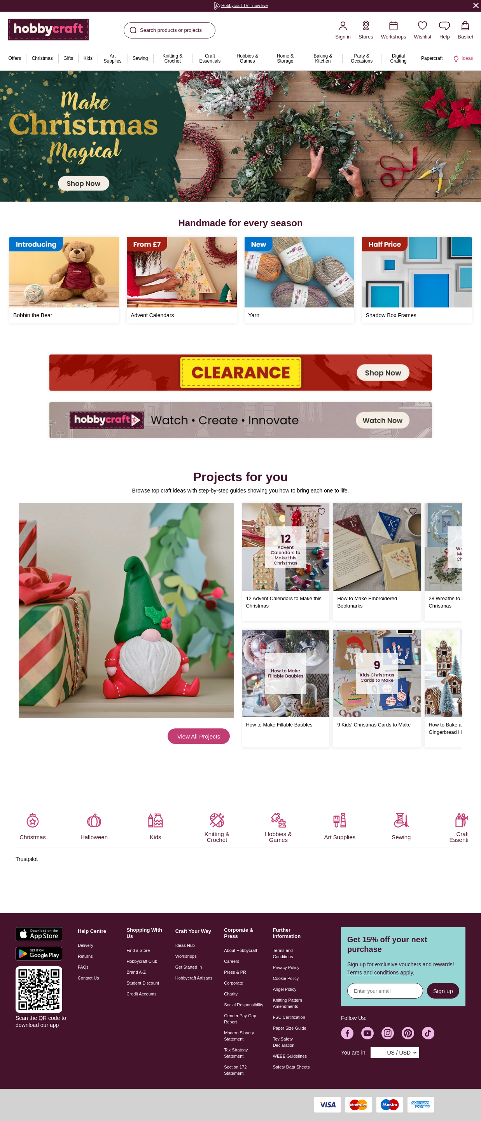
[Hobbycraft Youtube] (367, 1033)
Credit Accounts (141, 994)
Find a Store (138, 950)
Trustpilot (27, 859)
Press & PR (235, 972)
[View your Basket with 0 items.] (465, 30)
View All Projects (198, 736)
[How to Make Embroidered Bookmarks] (377, 547)
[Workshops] (393, 30)
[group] (240, 6)
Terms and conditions (373, 972)
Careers (231, 961)
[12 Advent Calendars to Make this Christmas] (285, 547)
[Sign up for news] (385, 991)
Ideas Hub (185, 945)
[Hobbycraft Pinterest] (408, 1033)
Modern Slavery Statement (239, 1035)
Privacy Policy (286, 967)
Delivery (85, 945)
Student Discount (142, 983)
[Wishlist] (422, 30)
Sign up (443, 991)
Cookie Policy (286, 978)
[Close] (476, 5)
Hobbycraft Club (141, 961)
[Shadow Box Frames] (417, 280)
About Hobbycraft (240, 950)
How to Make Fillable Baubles (279, 725)
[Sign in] (343, 30)
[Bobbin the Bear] (64, 280)
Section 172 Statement (235, 1070)
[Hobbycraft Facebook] (347, 1033)
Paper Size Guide (289, 1028)
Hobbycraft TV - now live (240, 5)
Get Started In (188, 967)
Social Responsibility (243, 1004)
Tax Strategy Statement (236, 1053)
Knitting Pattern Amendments (287, 1003)
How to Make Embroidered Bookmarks (367, 602)
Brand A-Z (136, 972)
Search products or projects (166, 30)
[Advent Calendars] (181, 280)
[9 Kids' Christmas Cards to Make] (377, 673)
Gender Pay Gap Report (240, 1018)
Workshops (186, 956)
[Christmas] (240, 136)
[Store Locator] (366, 30)
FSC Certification (289, 1017)
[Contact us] (444, 30)
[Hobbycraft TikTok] (428, 1033)
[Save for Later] (321, 511)
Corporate (233, 983)
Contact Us (88, 978)
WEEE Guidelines (290, 1056)
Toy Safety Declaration (284, 1042)
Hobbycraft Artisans (193, 978)
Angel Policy (285, 989)
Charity (231, 994)
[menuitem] (14, 58)
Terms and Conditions (283, 953)
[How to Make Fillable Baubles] (285, 673)
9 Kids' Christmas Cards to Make (374, 725)
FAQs (83, 967)
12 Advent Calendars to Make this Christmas (283, 602)
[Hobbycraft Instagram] (387, 1033)
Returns (85, 956)
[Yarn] (299, 280)
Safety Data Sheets (291, 1067)
